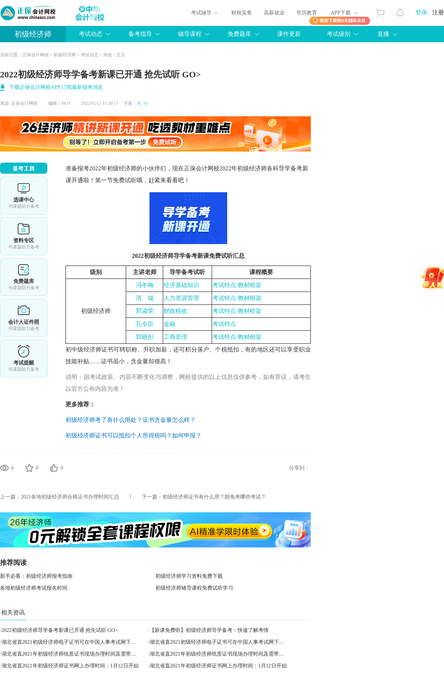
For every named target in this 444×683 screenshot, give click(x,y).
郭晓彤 (145, 337)
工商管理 (175, 337)
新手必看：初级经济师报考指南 (36, 576)
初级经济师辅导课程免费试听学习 (194, 588)
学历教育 (306, 13)
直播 (383, 34)
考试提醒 (23, 358)
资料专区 (23, 236)
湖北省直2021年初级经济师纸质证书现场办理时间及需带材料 (71, 654)
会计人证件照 (23, 317)
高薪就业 (274, 13)
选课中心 (23, 195)
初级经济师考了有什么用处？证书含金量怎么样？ (130, 420)
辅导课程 (190, 34)
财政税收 (175, 311)
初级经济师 (32, 34)
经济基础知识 (181, 285)
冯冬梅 (145, 285)
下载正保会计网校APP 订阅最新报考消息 (56, 87)
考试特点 (224, 324)
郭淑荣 (145, 311)
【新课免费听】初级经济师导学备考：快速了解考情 (209, 630)
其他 (107, 54)
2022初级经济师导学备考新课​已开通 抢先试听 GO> (59, 630)
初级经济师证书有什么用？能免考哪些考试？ (214, 497)
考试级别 (338, 34)
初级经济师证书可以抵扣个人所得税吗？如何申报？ (133, 435)
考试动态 (90, 34)
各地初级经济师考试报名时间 (33, 588)
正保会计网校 (35, 54)
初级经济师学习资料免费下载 (189, 576)
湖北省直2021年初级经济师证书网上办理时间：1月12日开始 (70, 666)
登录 (421, 12)
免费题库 (239, 34)
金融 (169, 324)
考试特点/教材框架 (236, 285)
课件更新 (289, 34)
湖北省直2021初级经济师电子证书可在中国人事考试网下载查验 (74, 642)
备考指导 (140, 34)
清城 (145, 298)
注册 (438, 12)
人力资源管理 (181, 298)
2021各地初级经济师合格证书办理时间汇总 (70, 497)
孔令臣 (145, 324)
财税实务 (241, 13)
